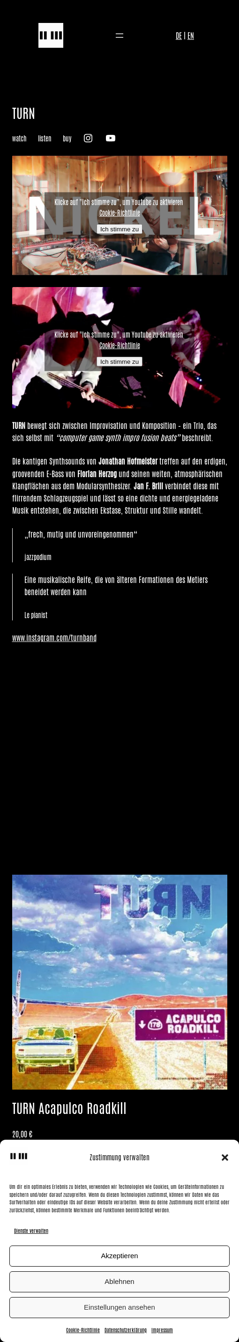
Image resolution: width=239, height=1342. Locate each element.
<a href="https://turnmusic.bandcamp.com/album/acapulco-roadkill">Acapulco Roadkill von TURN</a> (119, 758)
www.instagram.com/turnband (54, 637)
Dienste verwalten (31, 1230)
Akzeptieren (119, 1256)
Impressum (162, 1330)
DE (179, 35)
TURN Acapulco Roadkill (69, 1109)
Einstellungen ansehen (119, 1307)
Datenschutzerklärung (126, 1330)
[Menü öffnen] (119, 35)
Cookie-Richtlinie (83, 1330)
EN (190, 35)
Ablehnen (119, 1281)
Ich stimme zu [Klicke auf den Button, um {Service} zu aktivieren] (119, 229)
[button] (225, 1157)
